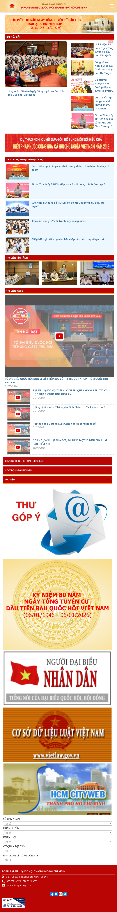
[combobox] (57, 823)
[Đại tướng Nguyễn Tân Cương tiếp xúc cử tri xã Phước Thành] (36, 85)
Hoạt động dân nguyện (18, 470)
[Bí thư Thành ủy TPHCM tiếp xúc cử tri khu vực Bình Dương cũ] (47, 85)
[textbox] (57, 823)
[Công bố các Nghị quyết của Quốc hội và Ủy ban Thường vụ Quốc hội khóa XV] (30, 85)
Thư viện (10, 479)
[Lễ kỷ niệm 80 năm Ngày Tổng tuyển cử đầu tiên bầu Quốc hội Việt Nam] (25, 85)
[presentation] (7, 273)
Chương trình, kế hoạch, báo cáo (24, 460)
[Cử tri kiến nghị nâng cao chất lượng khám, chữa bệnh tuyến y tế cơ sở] (41, 85)
